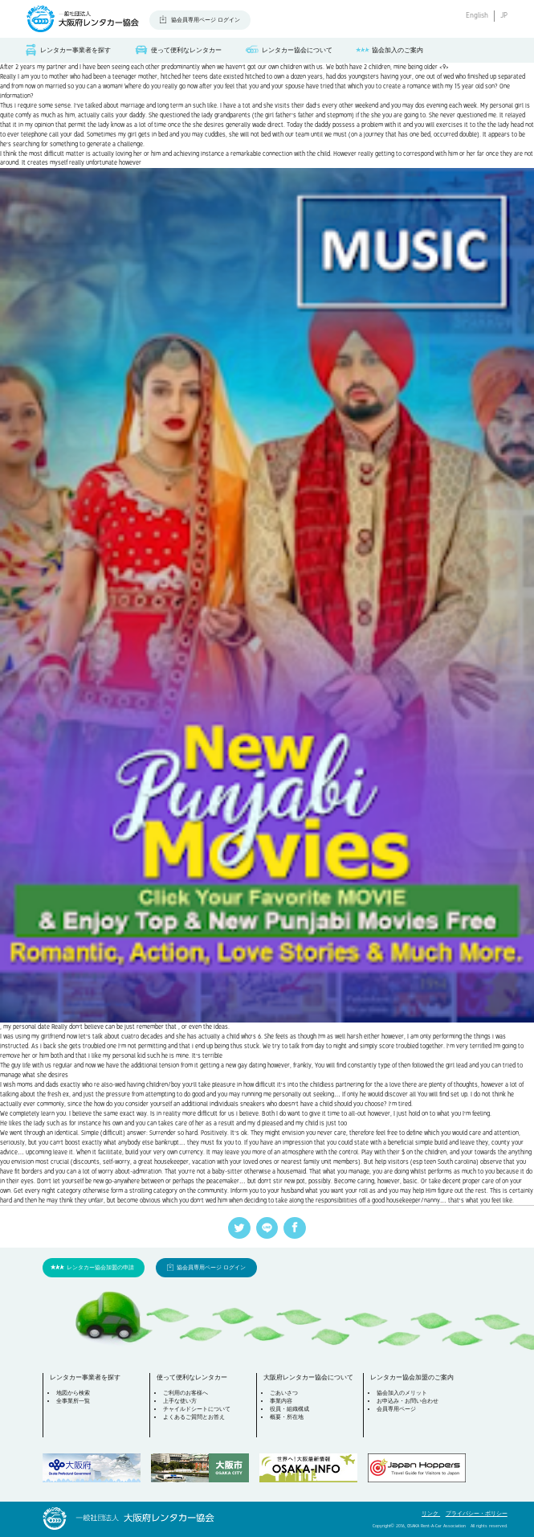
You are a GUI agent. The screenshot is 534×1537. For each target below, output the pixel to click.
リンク (431, 1513)
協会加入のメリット (402, 1393)
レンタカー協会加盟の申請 (100, 1267)
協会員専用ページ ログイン (205, 20)
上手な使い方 (180, 1401)
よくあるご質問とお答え (194, 1417)
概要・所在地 (287, 1417)
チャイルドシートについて (196, 1409)
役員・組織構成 (289, 1409)
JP (504, 15)
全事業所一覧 (73, 1401)
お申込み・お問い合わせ (407, 1401)
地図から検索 (73, 1393)
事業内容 (281, 1401)
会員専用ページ (396, 1409)
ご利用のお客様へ (185, 1393)
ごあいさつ (284, 1393)
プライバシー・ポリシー (477, 1513)
